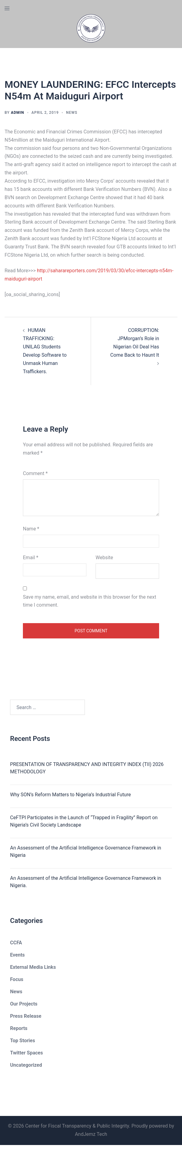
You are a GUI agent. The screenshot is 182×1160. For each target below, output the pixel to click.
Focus (16, 979)
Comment (35, 473)
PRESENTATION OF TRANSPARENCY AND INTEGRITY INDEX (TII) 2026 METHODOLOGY (87, 768)
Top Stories (22, 1040)
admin (17, 112)
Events (17, 955)
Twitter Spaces (26, 1053)
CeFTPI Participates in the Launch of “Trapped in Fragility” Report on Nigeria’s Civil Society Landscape (84, 821)
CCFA (16, 943)
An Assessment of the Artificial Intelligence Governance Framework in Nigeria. (85, 881)
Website (104, 557)
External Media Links (33, 967)
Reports (18, 1028)
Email (30, 557)
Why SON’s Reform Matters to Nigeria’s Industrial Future (70, 795)
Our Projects (24, 1004)
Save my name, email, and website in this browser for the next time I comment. (89, 601)
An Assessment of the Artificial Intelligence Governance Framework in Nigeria (85, 851)
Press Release (25, 1016)
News (71, 112)
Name (31, 529)
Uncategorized (26, 1065)
